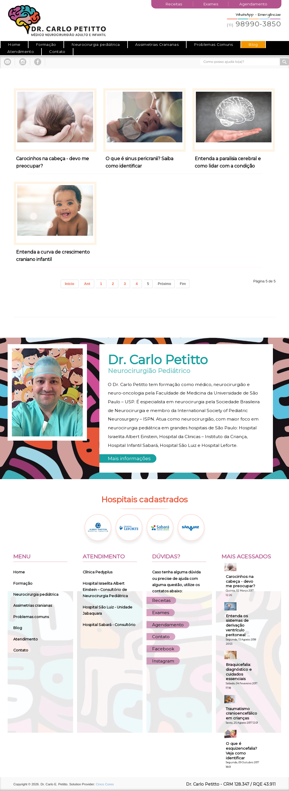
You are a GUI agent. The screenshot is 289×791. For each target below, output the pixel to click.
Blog (253, 44)
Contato (57, 51)
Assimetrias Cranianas (157, 44)
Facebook (163, 648)
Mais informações (129, 458)
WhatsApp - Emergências (258, 15)
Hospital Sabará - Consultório (109, 625)
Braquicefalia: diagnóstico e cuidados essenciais (239, 671)
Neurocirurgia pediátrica (95, 44)
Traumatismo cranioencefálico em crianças (241, 713)
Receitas (173, 4)
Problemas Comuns (213, 44)
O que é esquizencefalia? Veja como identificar (241, 750)
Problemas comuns (31, 617)
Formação (46, 44)
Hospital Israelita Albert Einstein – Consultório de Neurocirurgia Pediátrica (105, 589)
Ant (87, 284)
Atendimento (20, 51)
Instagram (163, 661)
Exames (210, 4)
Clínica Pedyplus (97, 572)
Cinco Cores (105, 784)
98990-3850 (254, 24)
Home (14, 44)
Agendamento (253, 4)
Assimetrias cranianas (32, 605)
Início (69, 284)
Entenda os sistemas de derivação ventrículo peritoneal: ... (238, 625)
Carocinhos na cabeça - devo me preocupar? (240, 581)
